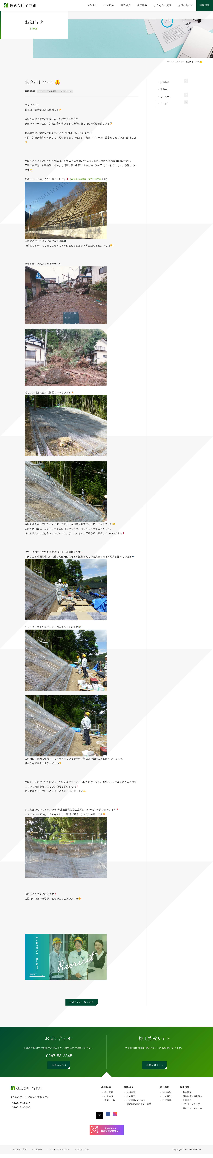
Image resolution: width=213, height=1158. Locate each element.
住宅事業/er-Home (136, 1104)
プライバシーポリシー (60, 1154)
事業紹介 (128, 1091)
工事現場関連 (55, 91)
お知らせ (166, 83)
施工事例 (164, 1091)
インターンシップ (191, 1108)
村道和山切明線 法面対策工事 (88, 179)
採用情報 (185, 1091)
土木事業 (131, 1100)
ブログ (42, 91)
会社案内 (106, 1091)
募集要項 (187, 1096)
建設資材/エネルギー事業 (139, 1108)
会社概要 (108, 1096)
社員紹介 (187, 1104)
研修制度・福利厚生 (192, 1100)
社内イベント (71, 91)
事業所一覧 (109, 1104)
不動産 (165, 91)
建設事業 (131, 1096)
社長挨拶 (108, 1100)
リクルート (167, 99)
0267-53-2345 (59, 1056)
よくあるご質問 (20, 1154)
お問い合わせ (83, 1154)
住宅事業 (167, 1104)
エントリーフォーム (192, 1112)
